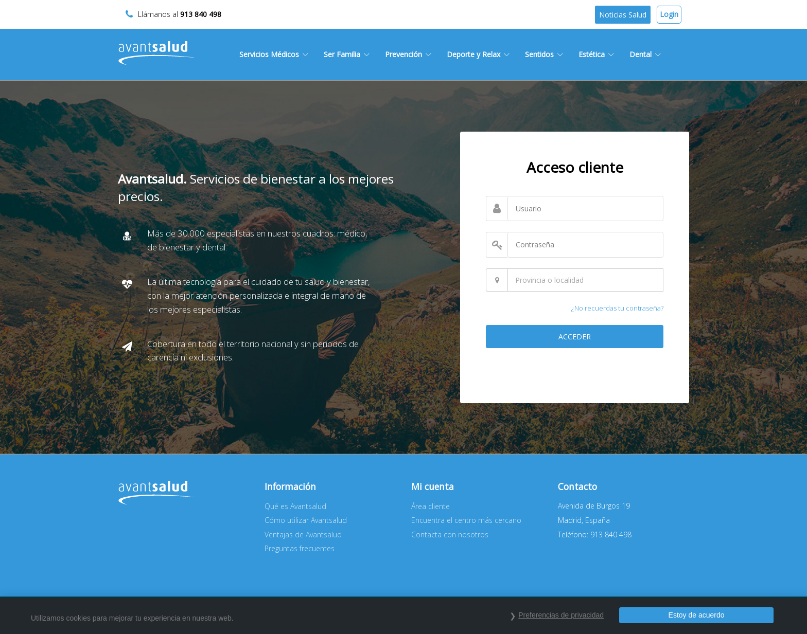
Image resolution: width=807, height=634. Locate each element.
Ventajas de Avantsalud (303, 534)
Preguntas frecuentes (300, 548)
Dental (645, 54)
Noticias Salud (622, 15)
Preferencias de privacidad (561, 615)
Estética (596, 54)
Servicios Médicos (273, 54)
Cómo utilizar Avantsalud (306, 520)
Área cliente (430, 506)
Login (669, 14)
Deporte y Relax (478, 54)
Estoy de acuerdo (697, 615)
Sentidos (544, 54)
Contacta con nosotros (449, 534)
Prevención (408, 54)
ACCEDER (574, 336)
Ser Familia (347, 54)
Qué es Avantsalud (295, 506)
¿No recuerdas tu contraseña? (617, 308)
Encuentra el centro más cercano (466, 520)
